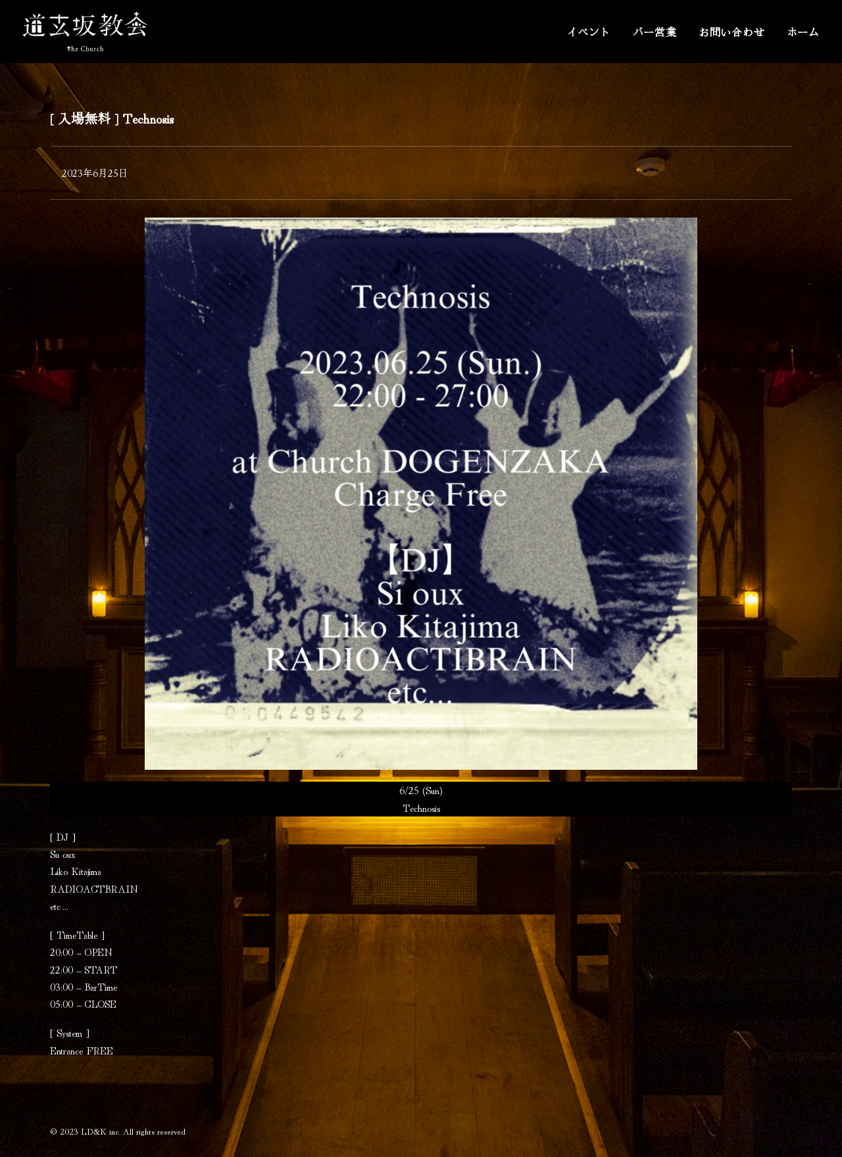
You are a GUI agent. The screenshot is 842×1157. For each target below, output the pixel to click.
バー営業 (655, 31)
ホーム (803, 31)
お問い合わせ (732, 31)
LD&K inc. (100, 1131)
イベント (588, 31)
